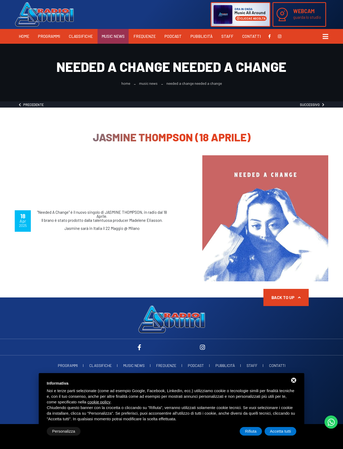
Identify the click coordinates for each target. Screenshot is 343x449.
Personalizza (63, 431)
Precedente (31, 104)
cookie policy (98, 402)
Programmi (49, 36)
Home (24, 36)
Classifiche (81, 36)
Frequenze (144, 36)
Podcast (173, 36)
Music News (113, 36)
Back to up (286, 297)
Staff (227, 36)
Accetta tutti (280, 431)
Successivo (312, 104)
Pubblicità (201, 36)
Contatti (251, 36)
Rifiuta (251, 431)
